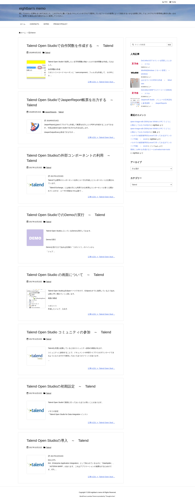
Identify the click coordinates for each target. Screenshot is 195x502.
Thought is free (110, 496)
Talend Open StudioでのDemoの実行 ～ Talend (66, 215)
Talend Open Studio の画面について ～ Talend (65, 275)
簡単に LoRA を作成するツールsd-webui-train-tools (150, 149)
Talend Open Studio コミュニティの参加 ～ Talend (69, 332)
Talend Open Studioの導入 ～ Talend (57, 440)
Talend (47, 53)
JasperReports (50, 112)
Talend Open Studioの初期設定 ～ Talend (61, 386)
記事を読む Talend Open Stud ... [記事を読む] (101, 82)
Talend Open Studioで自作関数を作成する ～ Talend (70, 46)
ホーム (23, 33)
